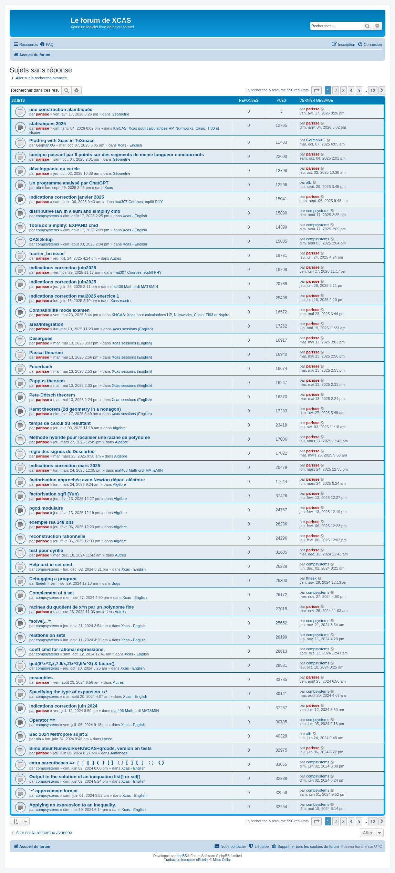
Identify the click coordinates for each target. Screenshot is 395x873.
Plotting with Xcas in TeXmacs (62, 140)
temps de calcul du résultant (60, 423)
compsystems (47, 216)
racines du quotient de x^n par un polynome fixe (81, 607)
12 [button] (372, 90)
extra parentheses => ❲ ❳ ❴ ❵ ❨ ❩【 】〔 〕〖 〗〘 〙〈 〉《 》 (97, 762)
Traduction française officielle (186, 860)
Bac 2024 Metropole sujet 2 (58, 734)
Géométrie (120, 114)
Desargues (40, 338)
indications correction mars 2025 (64, 465)
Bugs (116, 583)
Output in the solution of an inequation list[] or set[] (84, 776)
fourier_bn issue (47, 253)
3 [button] (343, 90)
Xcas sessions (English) (133, 329)
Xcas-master (121, 301)
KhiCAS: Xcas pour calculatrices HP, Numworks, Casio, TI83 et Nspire (170, 315)
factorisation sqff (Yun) (54, 493)
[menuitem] (46, 44)
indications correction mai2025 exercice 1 (74, 296)
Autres (115, 258)
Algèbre (119, 428)
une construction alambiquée (60, 109)
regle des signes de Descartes (61, 451)
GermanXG (45, 145)
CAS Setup (41, 239)
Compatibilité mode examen (59, 310)
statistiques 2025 (47, 123)
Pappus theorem (47, 380)
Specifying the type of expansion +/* (68, 691)
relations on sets (47, 635)
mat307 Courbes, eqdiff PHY (139, 202)
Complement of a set (51, 592)
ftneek (41, 583)
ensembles (41, 677)
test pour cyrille (46, 550)
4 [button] (351, 90)
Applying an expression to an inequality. (72, 804)
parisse (42, 114)
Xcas (108, 187)
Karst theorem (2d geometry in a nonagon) (75, 409)
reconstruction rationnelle (57, 536)
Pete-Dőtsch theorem (52, 395)
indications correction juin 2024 (63, 706)
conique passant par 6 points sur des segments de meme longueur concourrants (116, 154)
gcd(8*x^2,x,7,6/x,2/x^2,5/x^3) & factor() (71, 663)
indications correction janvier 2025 (66, 197)
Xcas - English (130, 145)
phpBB (182, 856)
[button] (316, 90)
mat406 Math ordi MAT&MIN (134, 286)
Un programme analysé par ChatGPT (68, 182)
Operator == (42, 720)
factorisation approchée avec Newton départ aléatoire (87, 479)
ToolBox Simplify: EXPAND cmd (63, 225)
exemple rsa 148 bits (51, 522)
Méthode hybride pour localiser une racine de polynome (89, 437)
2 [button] (335, 90)
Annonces (118, 753)
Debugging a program (52, 578)
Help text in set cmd (50, 564)
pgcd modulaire (46, 508)
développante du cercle (54, 168)
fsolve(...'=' (40, 621)
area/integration (46, 324)
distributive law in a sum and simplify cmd (75, 211)
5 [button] (359, 90)
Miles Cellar (222, 860)
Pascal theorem (46, 352)
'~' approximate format (53, 790)
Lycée (107, 739)
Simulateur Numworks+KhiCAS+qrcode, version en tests (90, 748)
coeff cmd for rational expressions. (67, 649)
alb (38, 187)
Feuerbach (40, 366)
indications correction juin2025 (62, 267)
